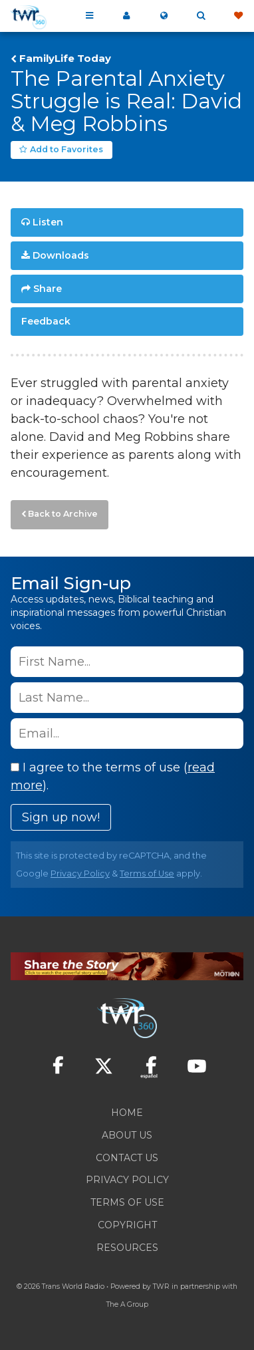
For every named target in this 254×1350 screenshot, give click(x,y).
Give (238, 16)
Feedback (45, 321)
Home (127, 1113)
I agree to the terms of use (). (113, 776)
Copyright (127, 1225)
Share (47, 289)
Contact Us (127, 1158)
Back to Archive (63, 514)
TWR (161, 1286)
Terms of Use (147, 873)
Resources (127, 1248)
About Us (127, 1135)
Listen (48, 222)
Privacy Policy (80, 873)
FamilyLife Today (65, 59)
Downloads (61, 255)
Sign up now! (61, 817)
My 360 (126, 16)
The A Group (127, 1304)
